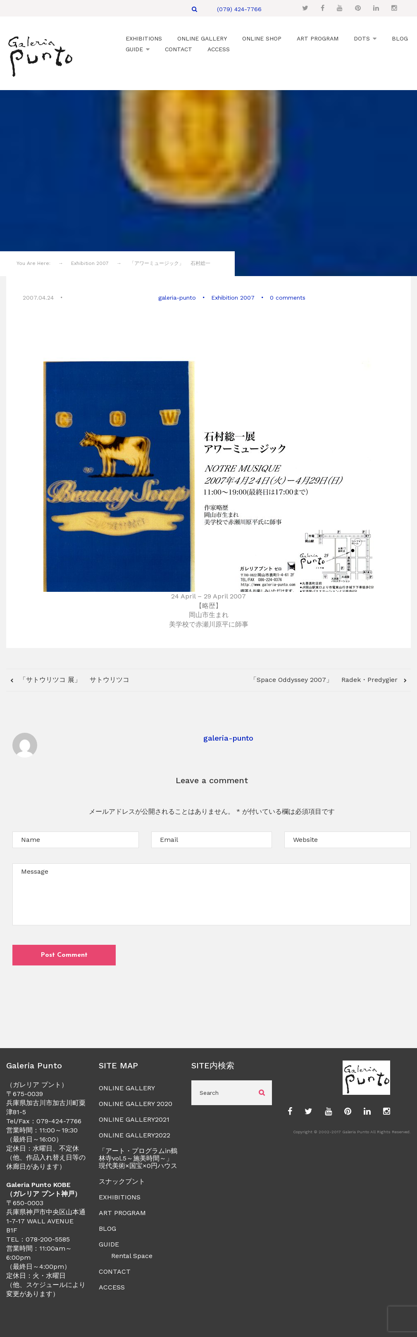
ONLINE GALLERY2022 (134, 1135)
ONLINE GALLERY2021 (134, 1119)
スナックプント (122, 1181)
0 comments (287, 297)
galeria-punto (177, 297)
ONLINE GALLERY (127, 1088)
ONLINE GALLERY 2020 (135, 1104)
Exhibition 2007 (233, 297)
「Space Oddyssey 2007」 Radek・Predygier (325, 680)
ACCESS (112, 1287)
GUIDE (109, 1244)
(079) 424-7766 (239, 9)
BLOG (107, 1228)
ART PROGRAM (122, 1213)
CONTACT (115, 1271)
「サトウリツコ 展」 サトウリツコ (73, 680)
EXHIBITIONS (120, 1197)
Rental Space (132, 1256)
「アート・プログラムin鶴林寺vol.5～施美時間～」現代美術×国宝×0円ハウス (138, 1158)
